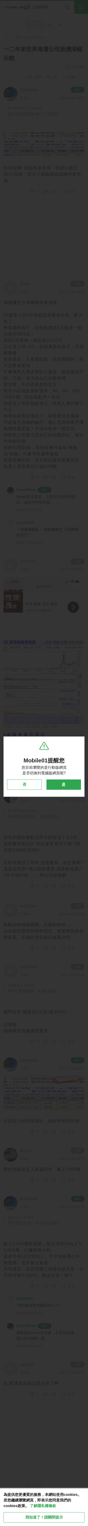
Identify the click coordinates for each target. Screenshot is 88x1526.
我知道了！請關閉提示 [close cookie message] (44, 1517)
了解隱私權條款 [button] (43, 1506)
